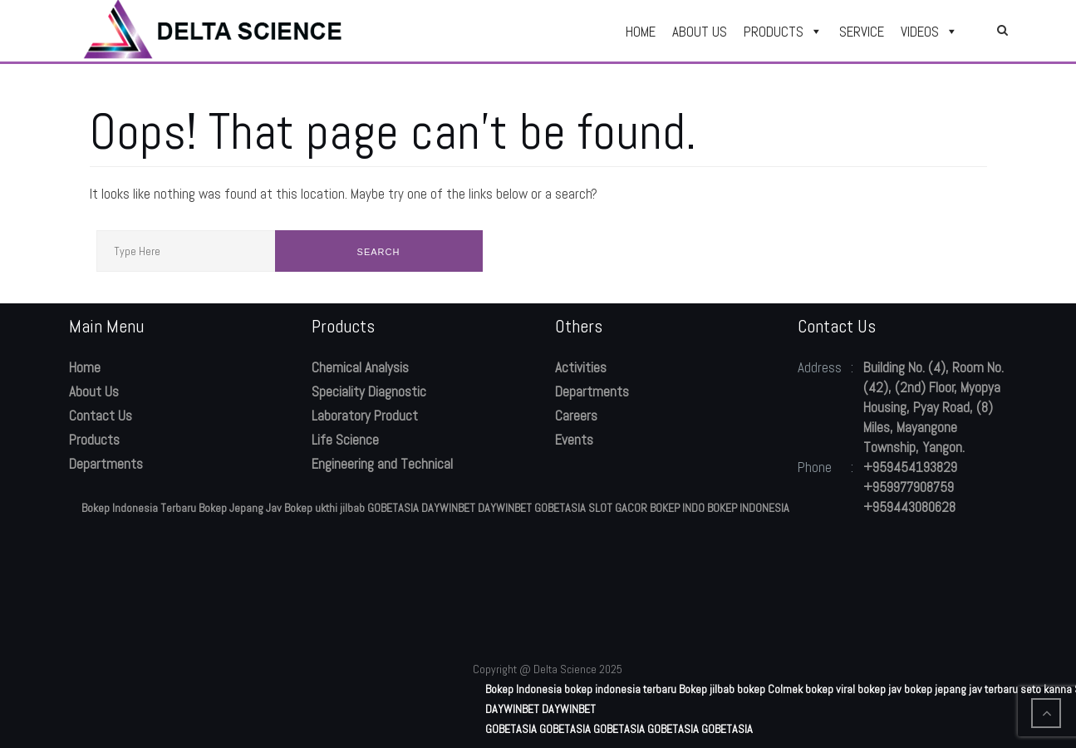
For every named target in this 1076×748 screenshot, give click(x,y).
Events (574, 440)
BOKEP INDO (677, 507)
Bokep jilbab (707, 689)
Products (94, 440)
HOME (641, 31)
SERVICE (861, 31)
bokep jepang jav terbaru (961, 689)
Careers (576, 415)
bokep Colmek (770, 689)
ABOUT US (699, 31)
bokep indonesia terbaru (620, 689)
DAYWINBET (448, 507)
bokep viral (830, 689)
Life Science (345, 440)
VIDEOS (929, 31)
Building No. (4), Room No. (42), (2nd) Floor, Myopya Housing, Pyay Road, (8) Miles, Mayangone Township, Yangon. (933, 407)
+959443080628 (909, 507)
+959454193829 (910, 467)
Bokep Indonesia (523, 689)
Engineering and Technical (382, 464)
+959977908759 (908, 487)
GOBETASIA (393, 507)
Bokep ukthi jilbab (324, 507)
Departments (106, 464)
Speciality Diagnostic (369, 391)
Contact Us (100, 415)
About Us (94, 391)
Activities (581, 367)
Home (85, 367)
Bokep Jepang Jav (240, 507)
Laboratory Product (365, 415)
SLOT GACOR (617, 507)
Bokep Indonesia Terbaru (138, 507)
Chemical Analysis (360, 367)
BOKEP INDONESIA (748, 507)
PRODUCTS (783, 31)
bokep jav (879, 689)
